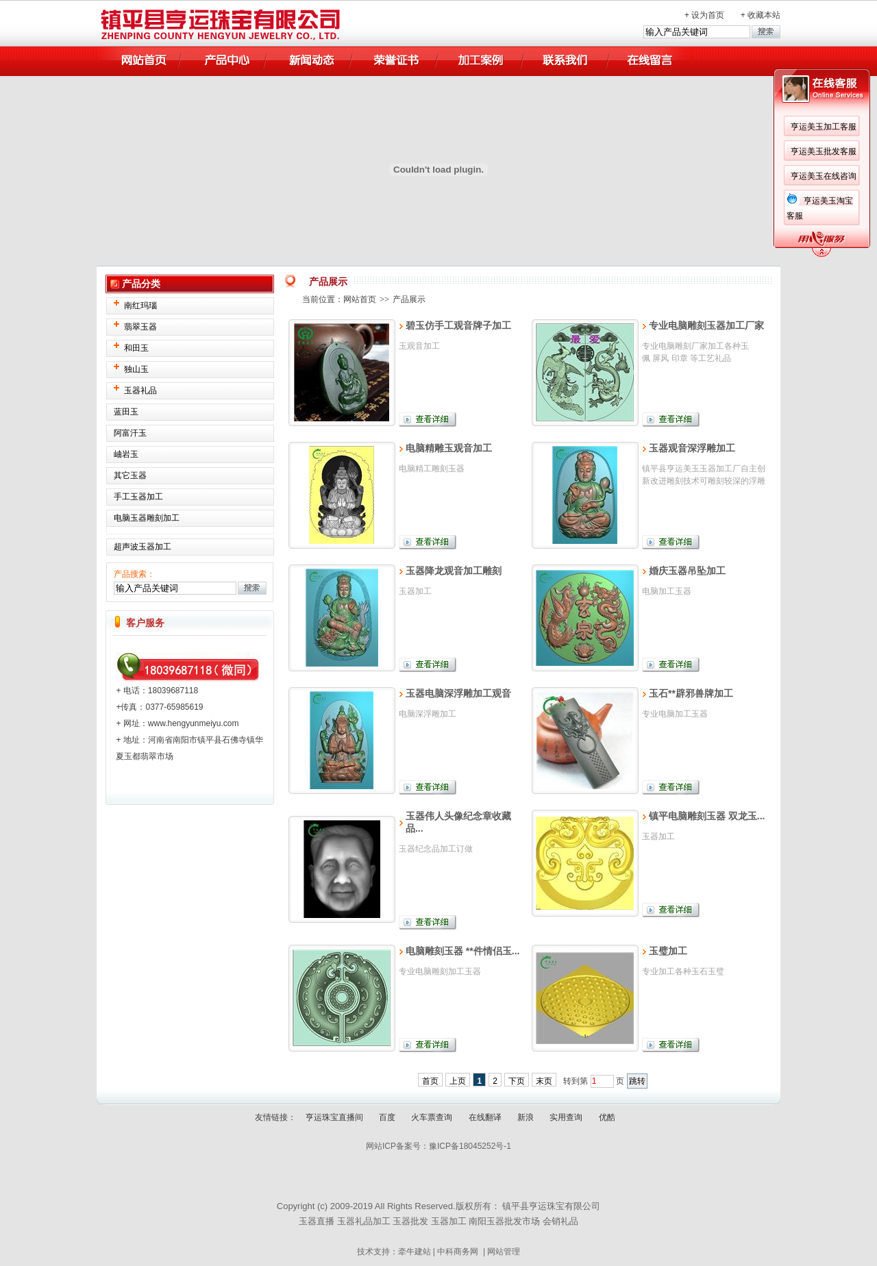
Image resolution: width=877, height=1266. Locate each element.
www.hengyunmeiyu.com (193, 723)
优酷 (607, 1117)
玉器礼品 (140, 390)
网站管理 (503, 1251)
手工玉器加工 (138, 496)
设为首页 (707, 15)
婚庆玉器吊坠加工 (687, 570)
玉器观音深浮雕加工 (692, 448)
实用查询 (565, 1117)
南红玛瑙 (140, 305)
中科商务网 (457, 1251)
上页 (457, 1081)
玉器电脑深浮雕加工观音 (458, 693)
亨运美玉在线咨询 (823, 176)
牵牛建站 (414, 1251)
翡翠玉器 (140, 327)
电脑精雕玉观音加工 (449, 448)
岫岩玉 (126, 454)
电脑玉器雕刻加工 (147, 518)
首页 (430, 1081)
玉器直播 (316, 1221)
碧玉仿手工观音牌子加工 (458, 325)
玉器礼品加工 (364, 1221)
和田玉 (136, 348)
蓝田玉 (126, 412)
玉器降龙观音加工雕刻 (454, 570)
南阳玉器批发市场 (504, 1221)
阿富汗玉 (130, 433)
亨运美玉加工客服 (823, 127)
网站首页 (359, 299)
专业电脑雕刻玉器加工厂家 (706, 325)
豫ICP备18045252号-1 (470, 1146)
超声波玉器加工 (142, 546)
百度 (387, 1117)
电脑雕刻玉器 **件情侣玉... (462, 950)
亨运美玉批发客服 (823, 151)
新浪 (525, 1117)
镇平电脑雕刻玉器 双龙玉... (707, 815)
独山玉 (136, 369)
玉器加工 (449, 1221)
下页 (516, 1081)
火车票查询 (431, 1117)
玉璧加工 (668, 950)
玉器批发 (410, 1221)
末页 (544, 1081)
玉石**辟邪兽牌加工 (691, 693)
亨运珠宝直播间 (334, 1117)
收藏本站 (764, 15)
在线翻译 (485, 1117)
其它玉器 (130, 475)
